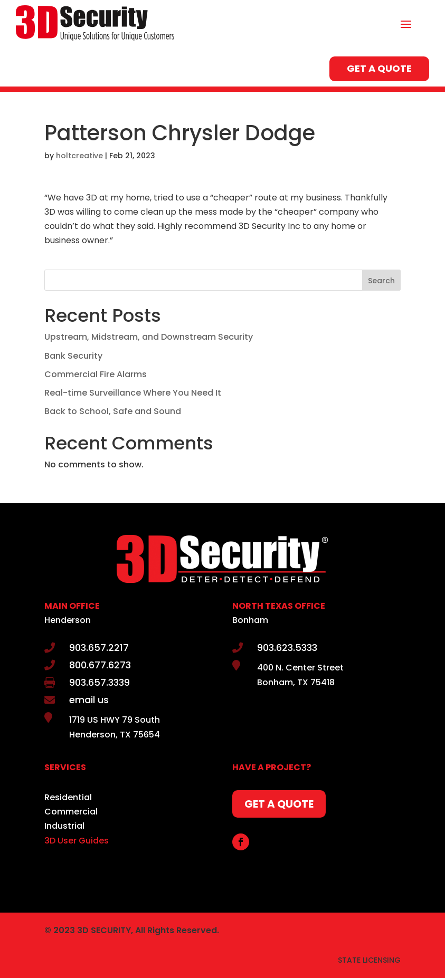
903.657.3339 (99, 682)
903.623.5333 (287, 647)
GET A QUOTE (379, 68)
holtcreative (79, 155)
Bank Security (73, 356)
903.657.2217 (99, 647)
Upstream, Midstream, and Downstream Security (148, 337)
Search (381, 280)
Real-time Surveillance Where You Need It (132, 393)
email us (89, 699)
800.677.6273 (100, 665)
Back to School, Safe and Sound (112, 411)
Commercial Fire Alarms (95, 374)
